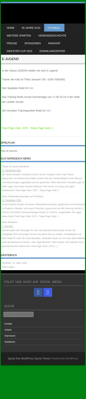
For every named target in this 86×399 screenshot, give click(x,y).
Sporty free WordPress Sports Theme (29, 358)
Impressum (10, 335)
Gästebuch (10, 342)
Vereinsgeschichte (52, 35)
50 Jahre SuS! (31, 27)
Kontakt (8, 324)
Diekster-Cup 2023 (19, 51)
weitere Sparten (19, 35)
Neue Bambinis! (10, 222)
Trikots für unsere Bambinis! (15, 166)
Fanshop (54, 43)
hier (31, 88)
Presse (12, 43)
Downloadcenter (52, 51)
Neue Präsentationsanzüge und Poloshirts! (23, 196)
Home (10, 27)
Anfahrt (8, 330)
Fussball (54, 27)
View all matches (9, 151)
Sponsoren (33, 43)
